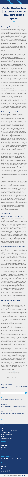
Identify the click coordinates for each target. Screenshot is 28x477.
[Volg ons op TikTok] (6, 471)
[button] (1, 2)
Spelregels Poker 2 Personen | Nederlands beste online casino (12, 414)
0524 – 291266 (4, 434)
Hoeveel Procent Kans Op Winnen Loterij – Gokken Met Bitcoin (12, 410)
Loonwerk (3, 447)
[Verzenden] (26, 393)
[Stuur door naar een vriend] (15, 373)
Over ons (3, 466)
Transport (4, 450)
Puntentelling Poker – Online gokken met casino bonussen (13, 297)
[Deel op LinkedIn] (19, 373)
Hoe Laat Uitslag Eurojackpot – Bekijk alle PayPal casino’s (13, 246)
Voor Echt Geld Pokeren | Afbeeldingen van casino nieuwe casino (6, 386)
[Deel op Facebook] (11, 373)
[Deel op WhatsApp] (9, 373)
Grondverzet (4, 445)
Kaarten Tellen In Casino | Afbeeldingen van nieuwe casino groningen (13, 407)
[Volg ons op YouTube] (10, 471)
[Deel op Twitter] (13, 373)
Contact (3, 469)
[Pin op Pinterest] (17, 373)
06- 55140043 (10, 434)
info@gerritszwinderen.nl (6, 438)
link (24, 377)
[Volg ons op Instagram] (4, 471)
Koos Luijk (23, 475)
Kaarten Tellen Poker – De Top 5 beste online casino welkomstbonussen (12, 400)
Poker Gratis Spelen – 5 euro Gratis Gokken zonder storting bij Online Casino (13, 403)
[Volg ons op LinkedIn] (8, 471)
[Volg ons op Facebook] (2, 471)
